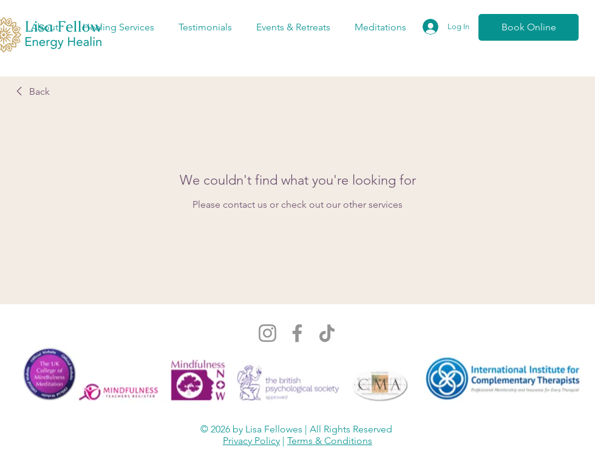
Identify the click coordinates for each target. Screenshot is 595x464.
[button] (44, 27)
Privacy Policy (251, 440)
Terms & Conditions (329, 440)
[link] (31, 91)
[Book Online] (528, 27)
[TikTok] (327, 333)
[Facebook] (297, 333)
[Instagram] (267, 333)
